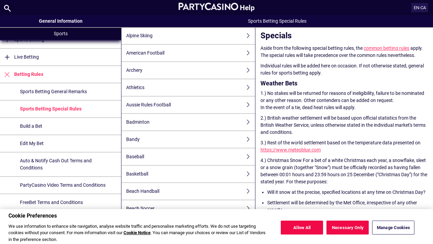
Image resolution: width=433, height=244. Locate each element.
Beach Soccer (190, 208)
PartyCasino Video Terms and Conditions (63, 185)
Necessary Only (348, 231)
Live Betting (19, 57)
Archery (190, 70)
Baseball (190, 156)
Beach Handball (190, 191)
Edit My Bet (32, 143)
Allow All (302, 231)
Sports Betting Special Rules (51, 108)
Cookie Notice (137, 236)
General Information (61, 21)
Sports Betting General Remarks (53, 91)
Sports (61, 33)
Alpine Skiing (190, 35)
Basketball (190, 174)
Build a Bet (31, 126)
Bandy (190, 139)
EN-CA (420, 7)
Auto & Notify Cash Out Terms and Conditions (56, 164)
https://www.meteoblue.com (290, 149)
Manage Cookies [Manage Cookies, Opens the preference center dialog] (393, 231)
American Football (190, 53)
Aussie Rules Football (190, 105)
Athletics (190, 87)
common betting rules (386, 48)
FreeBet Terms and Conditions (51, 202)
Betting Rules (21, 74)
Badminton (190, 122)
